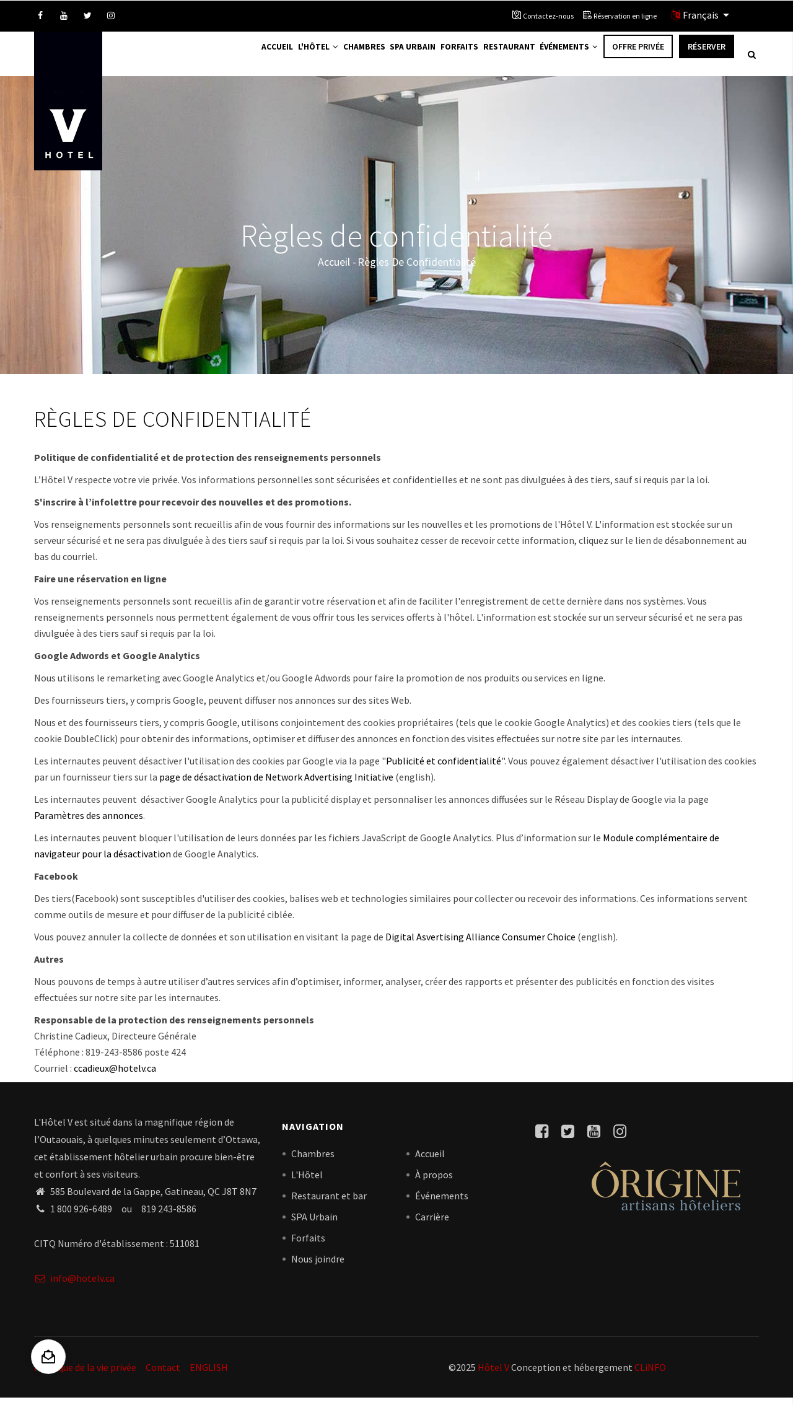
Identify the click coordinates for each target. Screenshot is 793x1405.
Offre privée (638, 57)
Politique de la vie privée (85, 1374)
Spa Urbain (388, 57)
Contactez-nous (548, 15)
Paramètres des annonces (88, 822)
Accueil (231, 57)
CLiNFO (649, 1374)
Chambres (332, 57)
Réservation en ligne (625, 15)
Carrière (432, 1223)
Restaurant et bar (329, 1202)
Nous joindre (317, 1265)
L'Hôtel (280, 57)
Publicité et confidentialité (443, 767)
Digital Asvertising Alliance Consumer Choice (480, 943)
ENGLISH (209, 1374)
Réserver (706, 57)
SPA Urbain (314, 1223)
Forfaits (441, 57)
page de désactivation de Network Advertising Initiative (276, 783)
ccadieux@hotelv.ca (115, 1075)
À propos (434, 1181)
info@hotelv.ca (74, 1285)
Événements (564, 57)
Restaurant (497, 57)
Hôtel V (493, 1374)
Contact (163, 1374)
